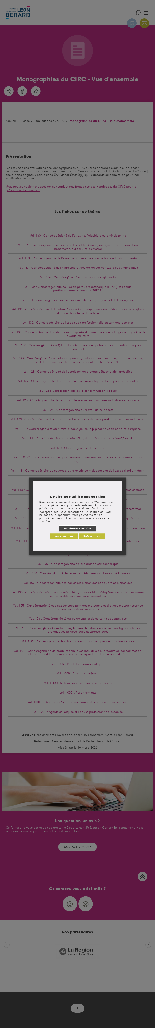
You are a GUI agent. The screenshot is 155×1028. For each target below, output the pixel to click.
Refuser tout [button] (91, 536)
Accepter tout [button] (64, 536)
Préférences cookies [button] (77, 528)
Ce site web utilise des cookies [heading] (77, 497)
